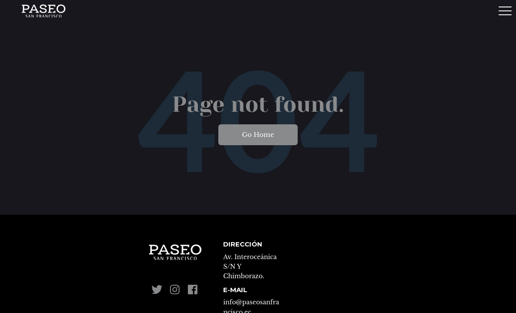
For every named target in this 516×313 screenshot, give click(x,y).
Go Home (258, 135)
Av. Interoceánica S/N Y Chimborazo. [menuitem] (250, 266)
